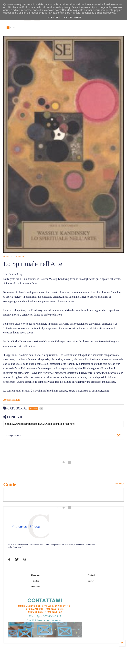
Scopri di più (53, 17)
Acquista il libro (11, 399)
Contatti (91, 575)
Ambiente (19, 256)
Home (6, 256)
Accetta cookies (72, 17)
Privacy (91, 581)
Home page (36, 575)
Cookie (36, 581)
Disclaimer (35, 586)
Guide (9, 484)
